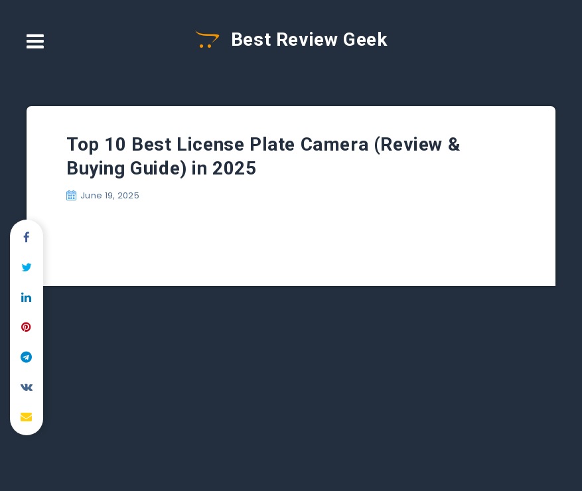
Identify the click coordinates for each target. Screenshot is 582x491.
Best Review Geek (291, 39)
